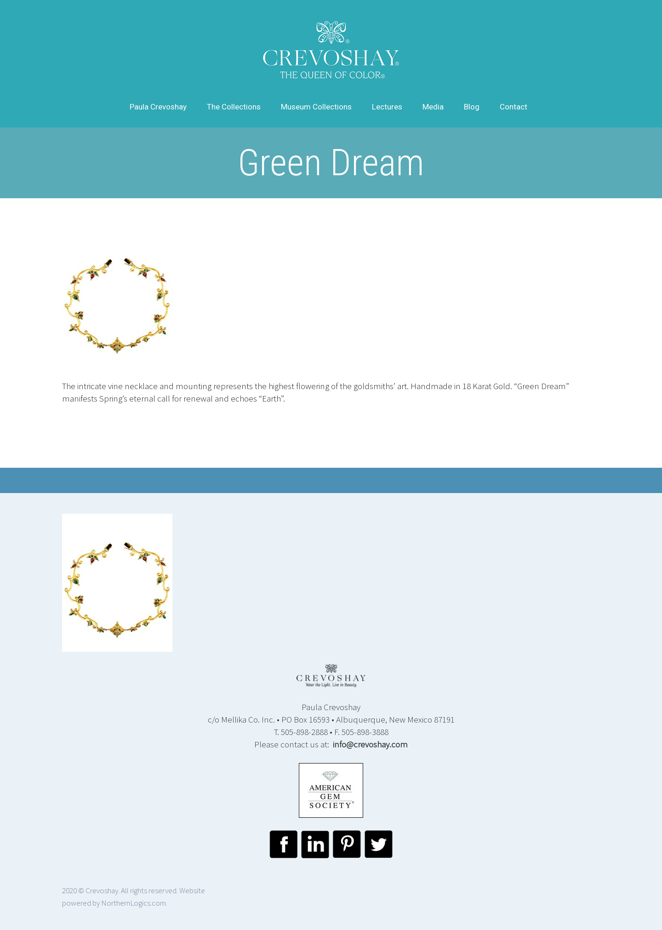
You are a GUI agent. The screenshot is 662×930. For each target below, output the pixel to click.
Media (433, 106)
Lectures (387, 106)
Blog (471, 106)
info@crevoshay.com (370, 744)
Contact (513, 106)
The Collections (234, 106)
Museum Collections (316, 106)
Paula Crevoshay (158, 106)
